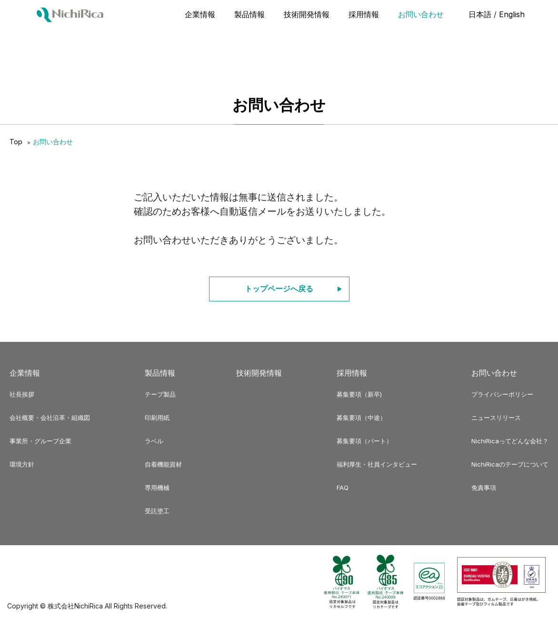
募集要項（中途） (361, 417)
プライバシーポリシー (502, 394)
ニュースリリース (496, 417)
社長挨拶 (22, 394)
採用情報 (364, 14)
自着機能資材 (163, 464)
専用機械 (157, 487)
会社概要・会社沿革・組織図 (50, 417)
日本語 (479, 14)
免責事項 (483, 487)
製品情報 (249, 14)
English (512, 14)
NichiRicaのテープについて (509, 464)
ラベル (154, 441)
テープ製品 (160, 394)
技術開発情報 (306, 14)
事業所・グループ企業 (40, 441)
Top (16, 142)
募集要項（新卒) (359, 394)
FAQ (343, 487)
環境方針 (22, 464)
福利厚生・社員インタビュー (377, 464)
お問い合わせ (421, 14)
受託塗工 (157, 511)
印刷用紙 (157, 417)
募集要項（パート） (364, 441)
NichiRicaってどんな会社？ (509, 441)
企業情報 (200, 14)
